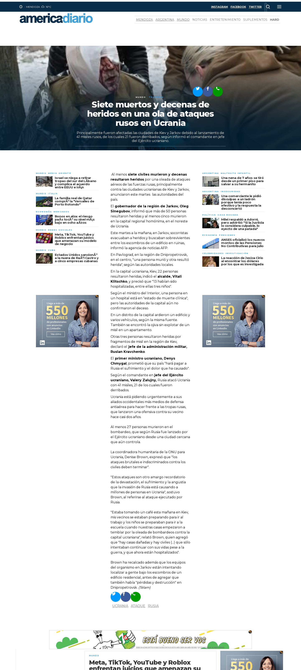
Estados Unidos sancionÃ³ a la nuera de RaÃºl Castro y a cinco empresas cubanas (76, 258)
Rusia (153, 606)
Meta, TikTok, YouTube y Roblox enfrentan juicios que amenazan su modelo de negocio (76, 239)
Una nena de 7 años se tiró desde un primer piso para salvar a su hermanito (242, 181)
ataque (138, 606)
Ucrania (120, 606)
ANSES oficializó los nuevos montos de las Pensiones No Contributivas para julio (243, 243)
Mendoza (144, 20)
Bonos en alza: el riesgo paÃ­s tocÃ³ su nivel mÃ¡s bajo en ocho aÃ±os (74, 219)
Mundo (183, 20)
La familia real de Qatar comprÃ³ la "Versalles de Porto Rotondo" (74, 201)
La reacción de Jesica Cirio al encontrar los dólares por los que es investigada (242, 261)
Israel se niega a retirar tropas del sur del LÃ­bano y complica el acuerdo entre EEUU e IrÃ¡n (75, 182)
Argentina (165, 20)
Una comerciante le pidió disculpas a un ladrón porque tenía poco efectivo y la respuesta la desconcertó (241, 202)
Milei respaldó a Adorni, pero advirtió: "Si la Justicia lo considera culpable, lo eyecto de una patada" (242, 224)
